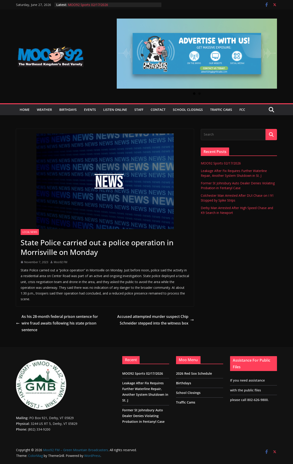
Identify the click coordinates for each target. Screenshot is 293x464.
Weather (44, 109)
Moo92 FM (60, 262)
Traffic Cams (221, 109)
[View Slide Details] (197, 54)
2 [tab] (199, 93)
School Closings (188, 109)
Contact (158, 109)
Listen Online (115, 109)
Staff (138, 109)
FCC (242, 109)
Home (25, 109)
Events (90, 109)
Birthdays (68, 109)
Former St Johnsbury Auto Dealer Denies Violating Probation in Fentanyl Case (143, 416)
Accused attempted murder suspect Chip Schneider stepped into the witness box (155, 320)
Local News (29, 232)
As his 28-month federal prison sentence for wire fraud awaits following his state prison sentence (57, 323)
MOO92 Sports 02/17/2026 (88, 5)
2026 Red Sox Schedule (194, 373)
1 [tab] (194, 93)
